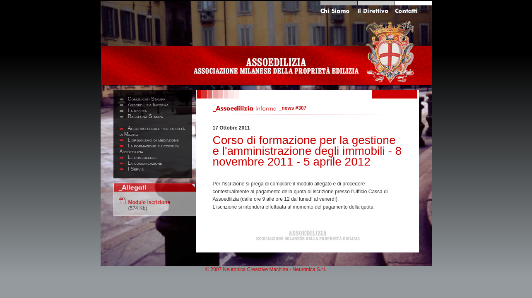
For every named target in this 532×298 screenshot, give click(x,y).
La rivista (137, 110)
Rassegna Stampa (145, 116)
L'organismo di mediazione (153, 140)
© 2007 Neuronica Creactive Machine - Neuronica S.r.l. (265, 269)
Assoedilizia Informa (148, 105)
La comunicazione (145, 163)
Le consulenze (142, 157)
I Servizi (136, 169)
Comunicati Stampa (147, 99)
